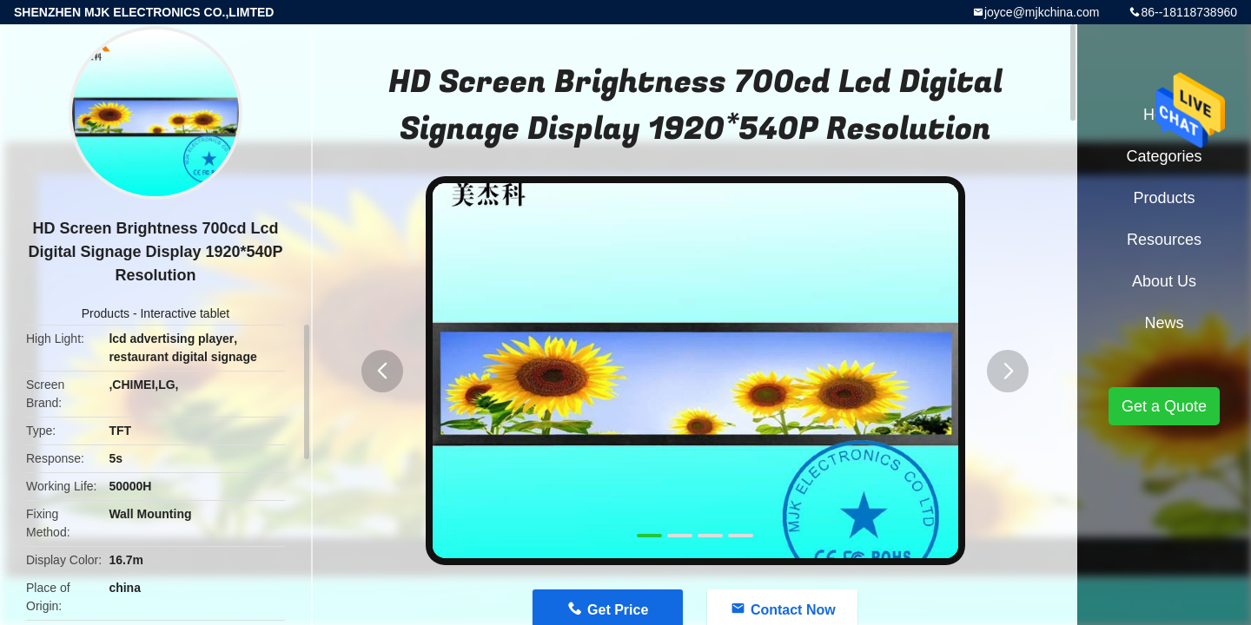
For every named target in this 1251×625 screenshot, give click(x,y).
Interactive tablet (184, 313)
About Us (1164, 281)
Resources (1164, 239)
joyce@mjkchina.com (1041, 12)
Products (105, 313)
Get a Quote (1164, 406)
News (1163, 323)
